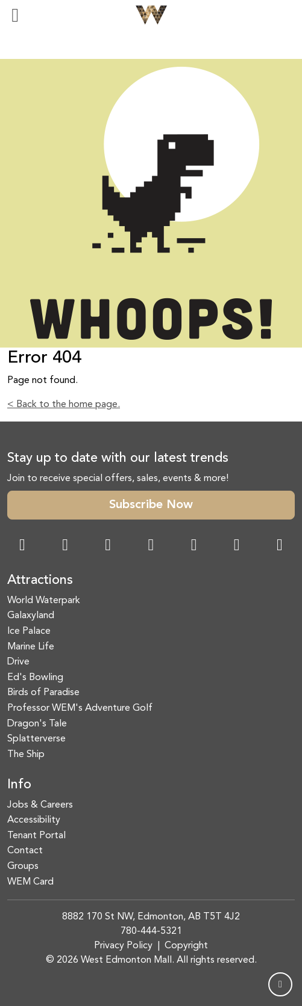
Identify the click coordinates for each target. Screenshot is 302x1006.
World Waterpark (43, 601)
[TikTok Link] (237, 546)
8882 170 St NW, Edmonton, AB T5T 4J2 (151, 917)
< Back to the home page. (63, 404)
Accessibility (33, 820)
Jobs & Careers (40, 805)
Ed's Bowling (35, 677)
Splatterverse (36, 739)
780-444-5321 (151, 931)
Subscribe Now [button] (151, 505)
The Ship (26, 754)
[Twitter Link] (151, 546)
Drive (18, 662)
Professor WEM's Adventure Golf (80, 708)
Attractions (40, 580)
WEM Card (30, 882)
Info (19, 784)
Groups (23, 866)
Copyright (186, 946)
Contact (25, 851)
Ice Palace (29, 631)
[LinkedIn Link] (280, 546)
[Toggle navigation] (15, 15)
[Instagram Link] (65, 546)
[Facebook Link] (22, 546)
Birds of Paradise (43, 693)
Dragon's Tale (37, 724)
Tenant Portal (36, 836)
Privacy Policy (123, 946)
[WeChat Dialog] (194, 546)
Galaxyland (30, 616)
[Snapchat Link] (108, 546)
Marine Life (30, 647)
